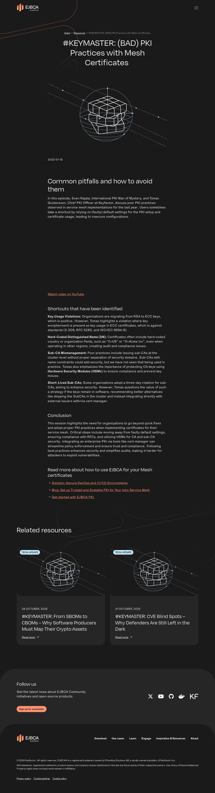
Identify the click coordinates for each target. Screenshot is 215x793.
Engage (146, 744)
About (194, 744)
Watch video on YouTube (66, 296)
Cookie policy (60, 784)
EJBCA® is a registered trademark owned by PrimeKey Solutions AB (93, 766)
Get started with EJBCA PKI (74, 502)
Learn (132, 744)
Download (100, 744)
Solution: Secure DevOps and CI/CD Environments (90, 488)
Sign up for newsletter (31, 715)
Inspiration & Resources (170, 744)
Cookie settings (42, 784)
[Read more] (61, 602)
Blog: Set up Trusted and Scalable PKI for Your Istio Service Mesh (102, 495)
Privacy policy (24, 784)
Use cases (118, 744)
